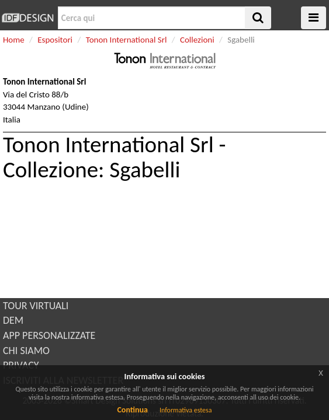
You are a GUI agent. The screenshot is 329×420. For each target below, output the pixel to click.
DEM (13, 320)
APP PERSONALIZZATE (49, 335)
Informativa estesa (186, 410)
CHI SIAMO (26, 350)
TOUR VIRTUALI (35, 305)
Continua (132, 410)
